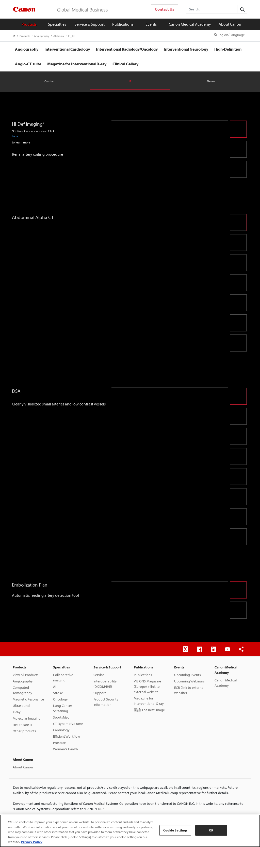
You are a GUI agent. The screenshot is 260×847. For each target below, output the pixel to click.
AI (54, 686)
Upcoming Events (187, 675)
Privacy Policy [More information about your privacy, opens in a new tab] (31, 842)
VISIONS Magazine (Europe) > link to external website (147, 686)
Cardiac (49, 81)
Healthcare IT (22, 724)
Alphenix (57, 36)
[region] (130, 830)
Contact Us (164, 9)
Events (151, 24)
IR (130, 81)
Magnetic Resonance (28, 699)
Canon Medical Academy (190, 24)
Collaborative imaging (63, 677)
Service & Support (90, 24)
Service (98, 675)
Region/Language (229, 35)
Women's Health (65, 749)
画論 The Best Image (149, 710)
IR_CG (70, 36)
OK (211, 830)
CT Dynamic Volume (68, 723)
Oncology (60, 699)
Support (99, 693)
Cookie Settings (175, 830)
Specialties (57, 24)
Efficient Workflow (66, 736)
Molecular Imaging (27, 718)
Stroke (58, 693)
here (15, 136)
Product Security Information (105, 702)
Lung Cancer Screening (62, 708)
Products (29, 24)
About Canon (230, 24)
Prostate (59, 742)
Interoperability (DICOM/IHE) (105, 684)
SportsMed (61, 717)
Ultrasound (21, 705)
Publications (122, 24)
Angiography (40, 36)
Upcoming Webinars (189, 681)
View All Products (26, 675)
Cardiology (61, 730)
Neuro (211, 81)
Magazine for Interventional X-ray (149, 701)
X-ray (17, 712)
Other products (24, 731)
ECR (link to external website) (189, 690)
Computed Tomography (22, 690)
